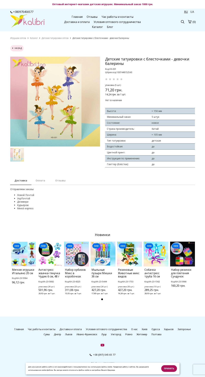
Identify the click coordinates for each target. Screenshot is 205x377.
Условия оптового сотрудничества (117, 22)
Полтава (156, 334)
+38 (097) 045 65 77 (102, 354)
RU (186, 12)
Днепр (57, 334)
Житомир (142, 334)
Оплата (40, 180)
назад (17, 48)
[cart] (189, 21)
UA (192, 12)
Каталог (97, 27)
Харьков (169, 329)
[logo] (27, 21)
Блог (110, 27)
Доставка (21, 180)
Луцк (104, 334)
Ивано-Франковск (86, 334)
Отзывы (92, 17)
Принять (169, 368)
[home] (18, 38)
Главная (77, 17)
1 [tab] (102, 299)
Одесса (155, 329)
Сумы (47, 334)
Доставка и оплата (77, 22)
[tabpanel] (23, 267)
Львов (68, 334)
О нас (134, 329)
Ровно (129, 334)
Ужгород (116, 334)
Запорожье (184, 329)
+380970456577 (21, 12)
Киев (144, 329)
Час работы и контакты (117, 17)
